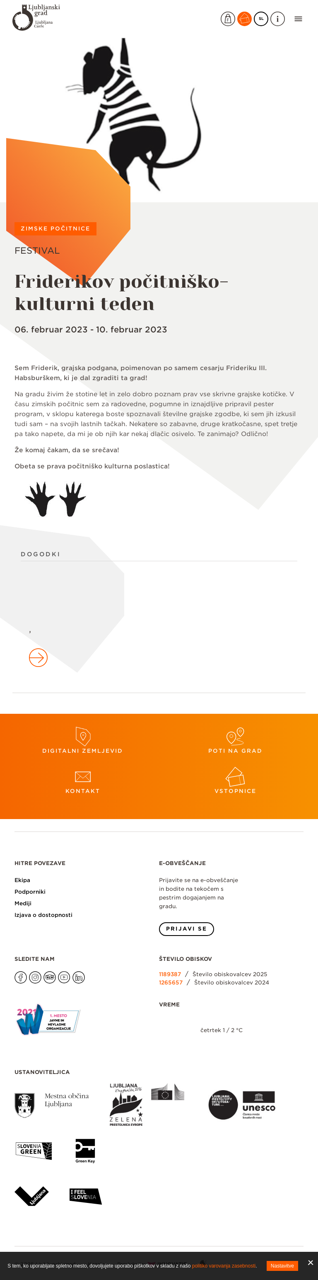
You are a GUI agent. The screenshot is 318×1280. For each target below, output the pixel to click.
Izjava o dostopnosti (43, 915)
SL (264, 17)
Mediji (22, 903)
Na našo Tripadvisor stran (43, 971)
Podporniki (30, 892)
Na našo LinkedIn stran (72, 971)
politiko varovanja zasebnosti (223, 1266)
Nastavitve (282, 1266)
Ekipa (22, 880)
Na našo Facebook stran (14, 971)
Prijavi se (186, 929)
